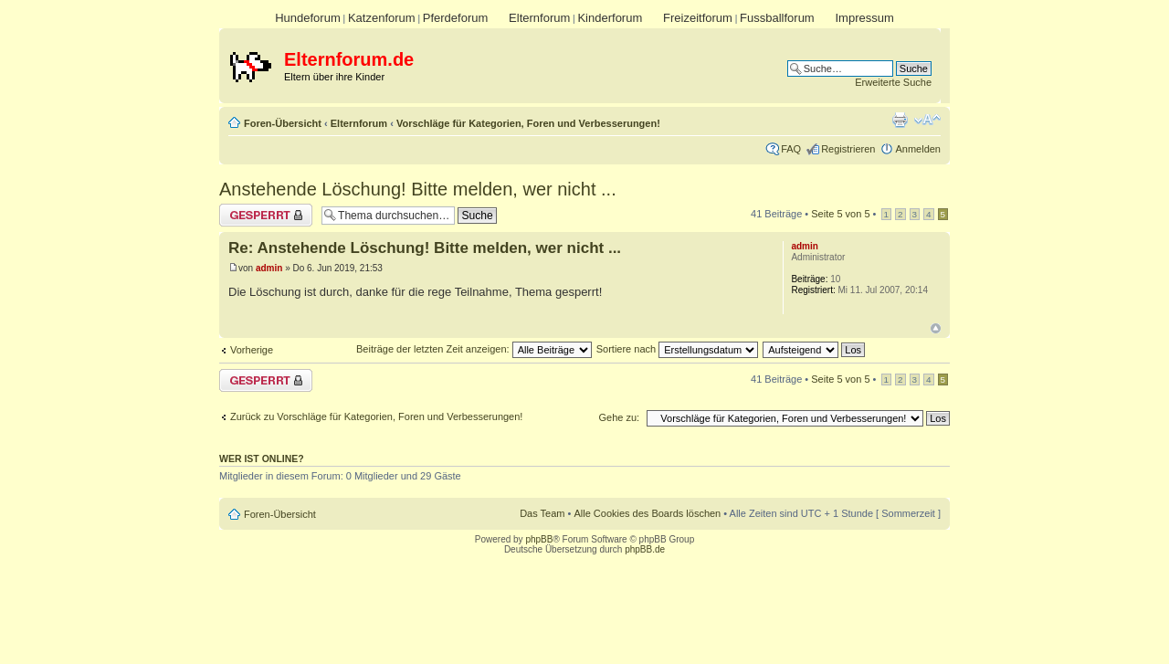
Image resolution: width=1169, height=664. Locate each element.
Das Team (542, 513)
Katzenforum (382, 18)
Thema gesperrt (265, 215)
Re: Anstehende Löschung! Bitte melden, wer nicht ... (424, 248)
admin (269, 268)
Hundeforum (308, 18)
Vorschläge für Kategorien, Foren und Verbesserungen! (528, 123)
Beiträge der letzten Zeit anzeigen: (474, 348)
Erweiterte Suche (893, 82)
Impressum (864, 18)
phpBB (539, 539)
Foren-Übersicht (282, 123)
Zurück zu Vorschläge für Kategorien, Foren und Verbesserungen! (376, 416)
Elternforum (539, 18)
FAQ (791, 148)
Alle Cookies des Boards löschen (647, 513)
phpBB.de (645, 549)
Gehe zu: (618, 417)
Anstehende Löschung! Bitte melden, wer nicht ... (417, 189)
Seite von (840, 213)
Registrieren (848, 148)
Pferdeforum (456, 18)
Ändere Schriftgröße (927, 119)
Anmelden (918, 148)
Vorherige (251, 349)
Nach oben (936, 328)
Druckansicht (900, 119)
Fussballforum (777, 18)
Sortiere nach (677, 348)
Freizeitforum (697, 18)
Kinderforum (609, 18)
